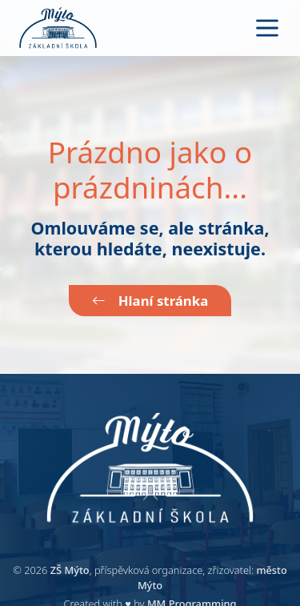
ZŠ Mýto (70, 570)
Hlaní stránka (150, 300)
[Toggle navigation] (267, 28)
